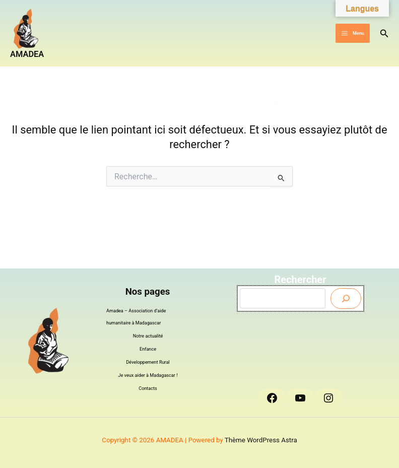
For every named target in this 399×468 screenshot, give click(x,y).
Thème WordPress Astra (261, 440)
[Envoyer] (345, 298)
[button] (384, 33)
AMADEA (27, 54)
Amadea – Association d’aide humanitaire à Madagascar (136, 316)
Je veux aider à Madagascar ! (148, 375)
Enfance (148, 349)
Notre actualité (148, 336)
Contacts (148, 388)
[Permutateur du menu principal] (352, 33)
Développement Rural (147, 362)
